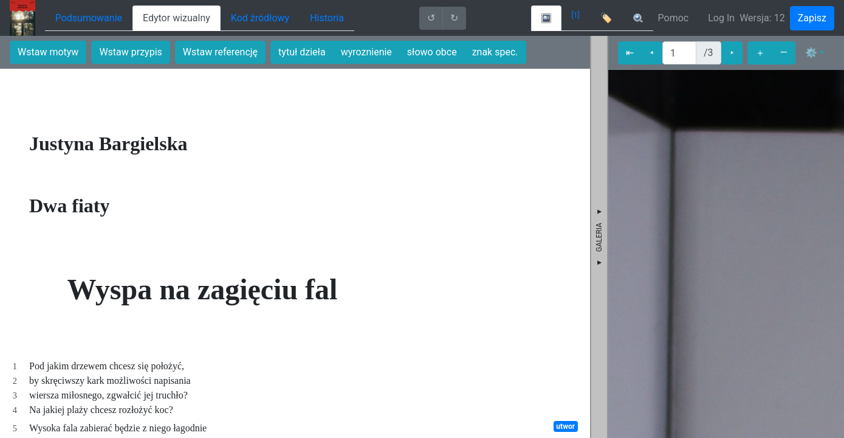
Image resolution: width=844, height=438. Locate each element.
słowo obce (432, 52)
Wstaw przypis (130, 52)
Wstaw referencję (220, 52)
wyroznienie (366, 52)
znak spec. (495, 52)
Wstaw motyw (48, 52)
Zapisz (812, 18)
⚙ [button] (811, 52)
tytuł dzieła (302, 52)
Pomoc (673, 18)
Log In (721, 18)
